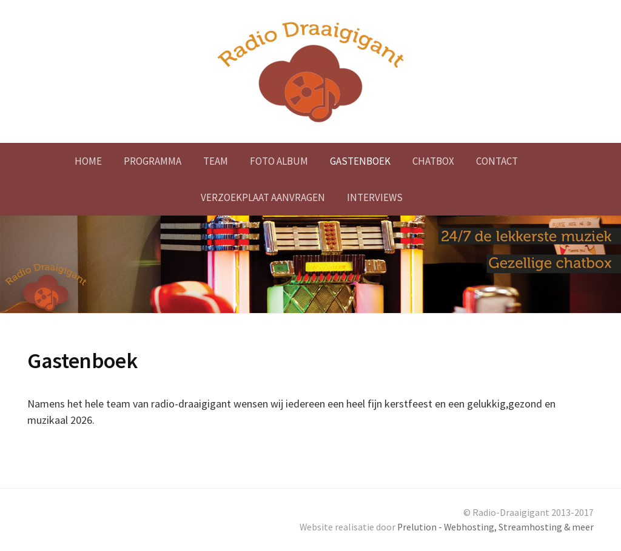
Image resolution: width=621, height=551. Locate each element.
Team (215, 161)
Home (88, 161)
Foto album (279, 161)
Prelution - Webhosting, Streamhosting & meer (495, 527)
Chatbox (433, 161)
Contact (497, 161)
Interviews (375, 197)
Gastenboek (360, 161)
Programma (152, 161)
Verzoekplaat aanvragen (263, 197)
